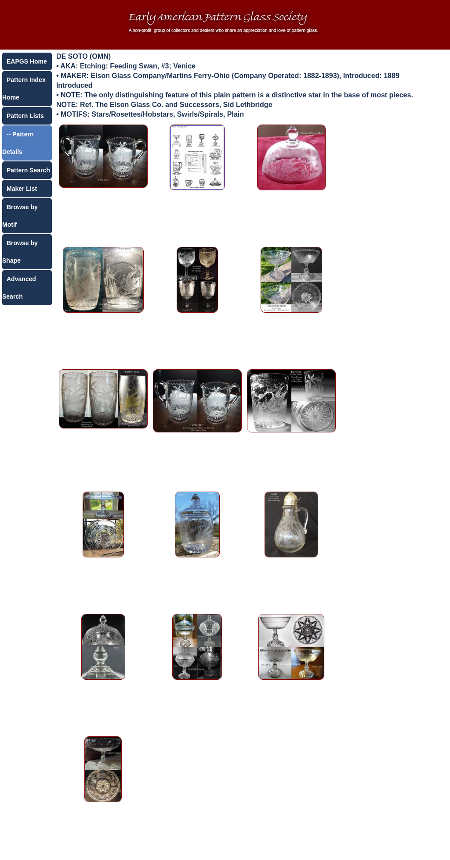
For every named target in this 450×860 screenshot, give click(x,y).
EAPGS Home (27, 61)
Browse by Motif (20, 215)
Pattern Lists (25, 115)
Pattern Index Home (24, 88)
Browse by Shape (20, 251)
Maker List (22, 188)
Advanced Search (19, 287)
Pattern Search (28, 170)
